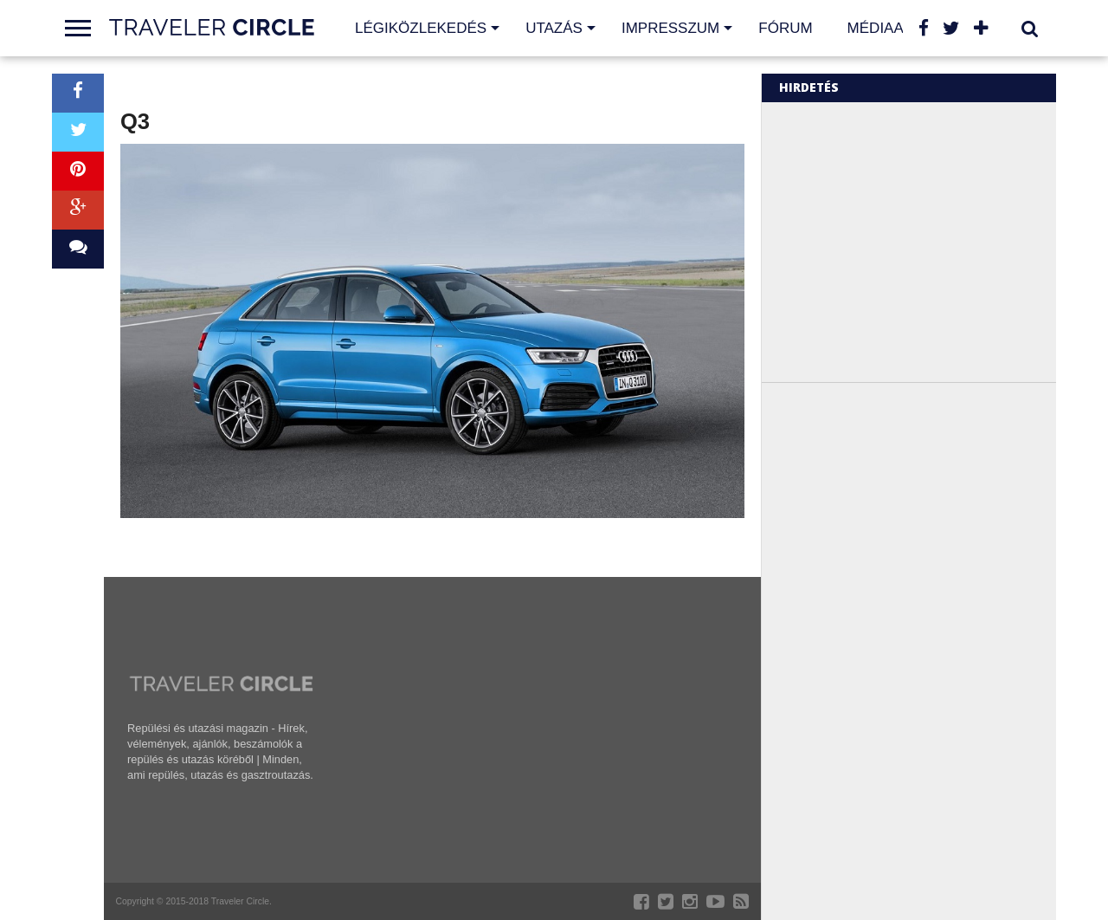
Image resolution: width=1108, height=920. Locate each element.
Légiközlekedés (420, 28)
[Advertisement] (924, 241)
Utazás (554, 28)
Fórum (785, 28)
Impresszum (670, 28)
